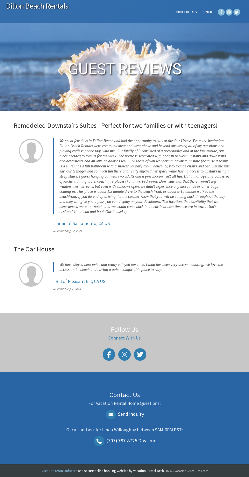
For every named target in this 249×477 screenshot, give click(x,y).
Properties (187, 12)
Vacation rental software (59, 470)
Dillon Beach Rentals (37, 6)
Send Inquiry (124, 414)
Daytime (124, 440)
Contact (208, 12)
